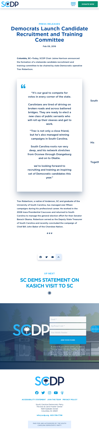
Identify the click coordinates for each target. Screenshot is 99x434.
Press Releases (49, 24)
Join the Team (54, 400)
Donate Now (88, 4)
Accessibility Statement (34, 400)
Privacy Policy (70, 400)
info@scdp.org (43, 415)
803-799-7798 (56, 415)
